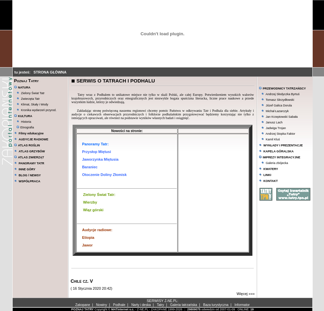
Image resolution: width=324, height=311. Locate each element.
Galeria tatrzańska (183, 305)
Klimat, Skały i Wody (34, 104)
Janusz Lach (274, 122)
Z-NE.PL (170, 301)
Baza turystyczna (215, 305)
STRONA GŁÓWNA (50, 72)
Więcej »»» (246, 294)
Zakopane (82, 305)
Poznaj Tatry (26, 80)
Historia (26, 121)
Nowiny (101, 305)
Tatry (160, 305)
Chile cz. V (82, 281)
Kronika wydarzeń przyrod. (39, 110)
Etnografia (25, 127)
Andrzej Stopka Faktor (280, 133)
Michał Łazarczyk (277, 111)
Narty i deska (141, 305)
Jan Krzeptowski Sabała (282, 116)
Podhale (119, 305)
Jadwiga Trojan (276, 128)
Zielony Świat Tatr (33, 93)
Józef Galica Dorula (279, 105)
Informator (242, 305)
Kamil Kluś (273, 139)
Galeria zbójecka (277, 163)
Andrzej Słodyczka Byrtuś (282, 94)
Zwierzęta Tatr (30, 98)
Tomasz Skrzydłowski (280, 99)
